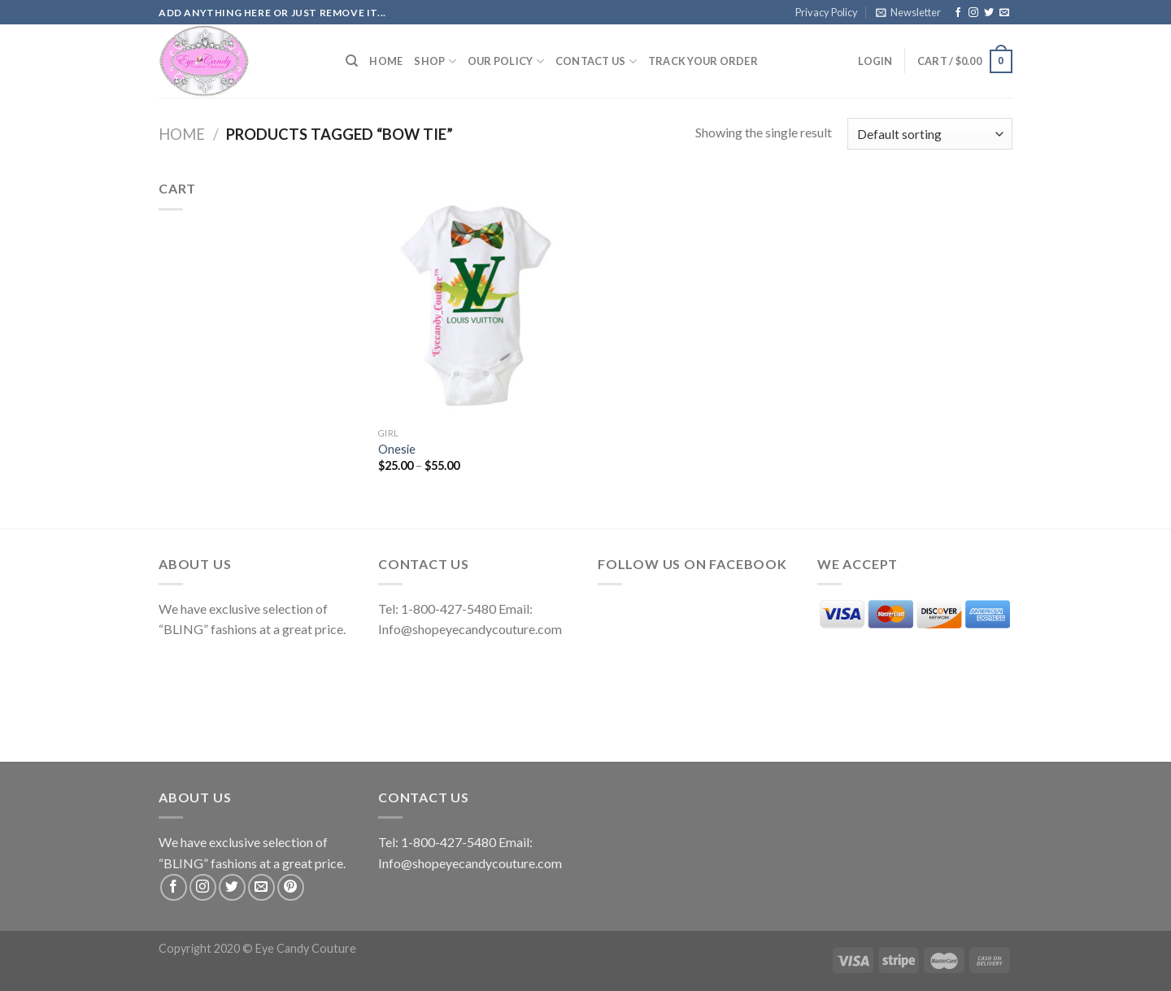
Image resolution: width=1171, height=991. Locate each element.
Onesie (397, 449)
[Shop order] (929, 134)
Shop (434, 61)
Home (386, 60)
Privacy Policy (826, 12)
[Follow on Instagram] (973, 13)
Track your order (703, 60)
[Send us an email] (1004, 13)
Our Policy (506, 61)
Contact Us (596, 61)
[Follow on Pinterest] (290, 887)
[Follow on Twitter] (989, 13)
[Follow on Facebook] (958, 13)
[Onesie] (478, 298)
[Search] (352, 61)
